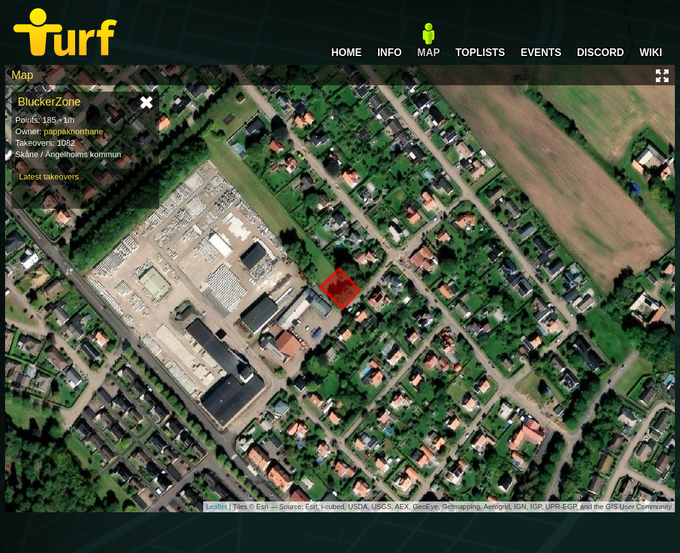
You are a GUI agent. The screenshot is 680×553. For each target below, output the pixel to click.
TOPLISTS (480, 52)
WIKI (650, 52)
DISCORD (600, 52)
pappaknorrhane (73, 131)
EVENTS (541, 52)
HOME (346, 52)
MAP (428, 52)
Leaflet (216, 506)
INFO (390, 52)
